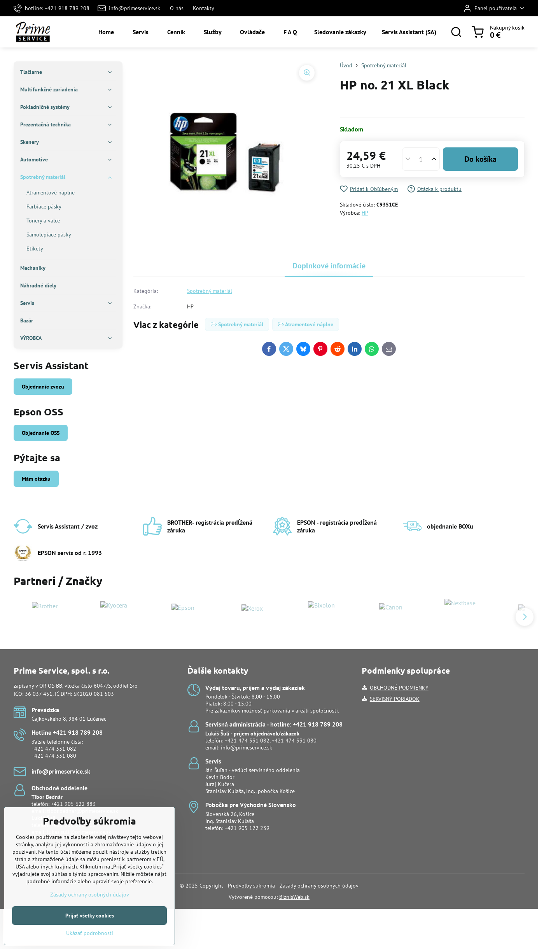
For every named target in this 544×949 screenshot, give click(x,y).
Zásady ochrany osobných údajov (319, 885)
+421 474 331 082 (53, 748)
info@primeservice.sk (246, 747)
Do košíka (480, 159)
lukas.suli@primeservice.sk (79, 831)
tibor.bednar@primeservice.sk (82, 810)
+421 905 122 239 (247, 828)
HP (365, 212)
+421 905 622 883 (73, 803)
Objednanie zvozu (43, 386)
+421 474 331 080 (53, 755)
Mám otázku (36, 478)
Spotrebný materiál (209, 290)
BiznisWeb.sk (294, 896)
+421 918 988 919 (73, 824)
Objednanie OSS (40, 432)
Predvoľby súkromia (251, 885)
